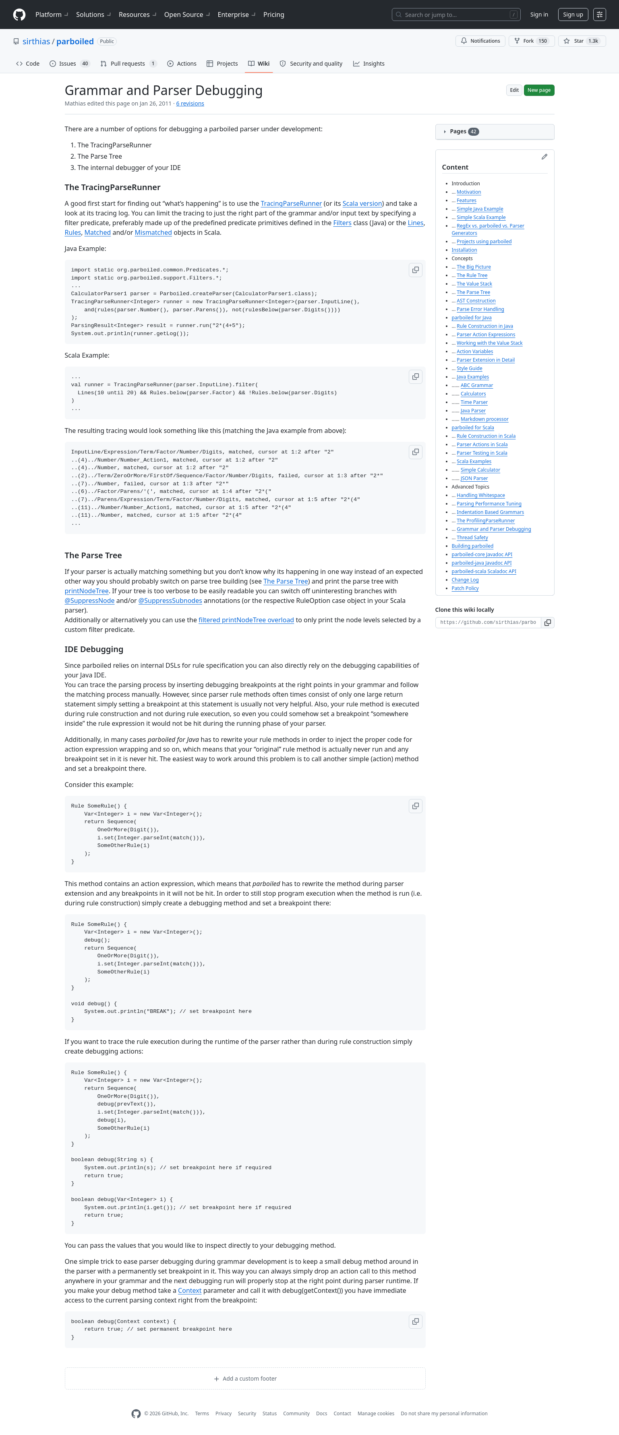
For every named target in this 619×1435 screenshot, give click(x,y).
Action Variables (475, 351)
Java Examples (473, 376)
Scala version (362, 203)
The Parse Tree (285, 581)
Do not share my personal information (444, 1413)
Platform (52, 14)
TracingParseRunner (291, 203)
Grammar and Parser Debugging (494, 529)
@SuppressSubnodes (170, 600)
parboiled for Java (472, 317)
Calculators (473, 393)
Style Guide (469, 368)
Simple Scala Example (481, 217)
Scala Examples (474, 461)
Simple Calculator (480, 469)
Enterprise (237, 14)
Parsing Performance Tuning (489, 503)
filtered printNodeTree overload (246, 619)
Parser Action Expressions (486, 334)
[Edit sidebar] (544, 156)
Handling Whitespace (481, 495)
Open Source (187, 14)
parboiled (75, 41)
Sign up (573, 14)
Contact (342, 1413)
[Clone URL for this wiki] (488, 622)
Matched (98, 232)
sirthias (36, 41)
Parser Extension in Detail (486, 359)
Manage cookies (376, 1413)
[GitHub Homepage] (136, 1414)
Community (296, 1413)
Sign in (539, 14)
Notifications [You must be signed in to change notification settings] (480, 40)
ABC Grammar (477, 385)
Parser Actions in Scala (482, 444)
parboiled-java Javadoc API (482, 562)
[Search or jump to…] (456, 14)
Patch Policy (465, 588)
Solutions (94, 14)
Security (247, 1413)
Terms (202, 1413)
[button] (415, 270)
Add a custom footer (245, 1378)
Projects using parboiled (484, 241)
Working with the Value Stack (490, 343)
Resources (138, 14)
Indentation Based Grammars (490, 512)
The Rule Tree (472, 275)
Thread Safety (472, 537)
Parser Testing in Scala (482, 452)
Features (466, 200)
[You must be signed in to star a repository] (582, 41)
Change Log (465, 579)
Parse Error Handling (480, 309)
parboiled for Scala (473, 427)
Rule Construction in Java (485, 326)
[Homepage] (19, 14)
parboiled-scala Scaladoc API (484, 571)
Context (189, 1290)
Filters (342, 222)
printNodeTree (87, 590)
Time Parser (474, 402)
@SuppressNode (90, 600)
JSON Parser (474, 478)
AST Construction (476, 300)
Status (270, 1413)
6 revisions (190, 103)
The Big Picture (474, 266)
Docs (321, 1413)
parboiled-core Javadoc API (482, 554)
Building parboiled (473, 546)
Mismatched (153, 232)
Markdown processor (485, 419)
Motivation (469, 191)
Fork (532, 41)
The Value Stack (474, 283)
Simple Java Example (480, 208)
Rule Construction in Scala (486, 436)
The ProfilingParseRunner (486, 520)
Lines (415, 222)
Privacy (223, 1413)
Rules (73, 232)
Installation (464, 249)
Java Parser (473, 410)
